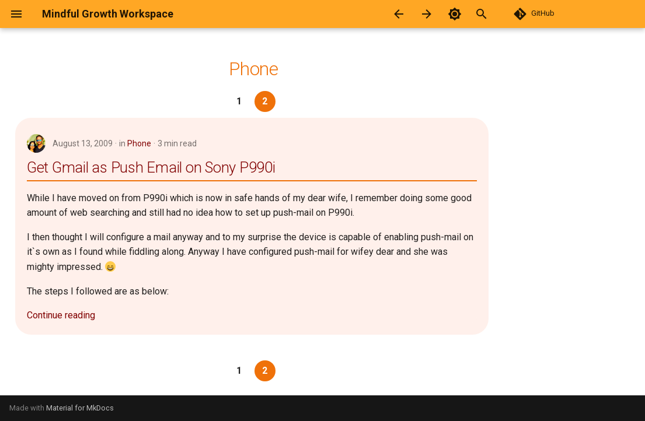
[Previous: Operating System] (399, 14)
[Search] (494, 13)
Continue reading (61, 315)
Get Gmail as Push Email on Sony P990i (151, 167)
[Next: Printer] (427, 14)
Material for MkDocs (80, 408)
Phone (139, 143)
